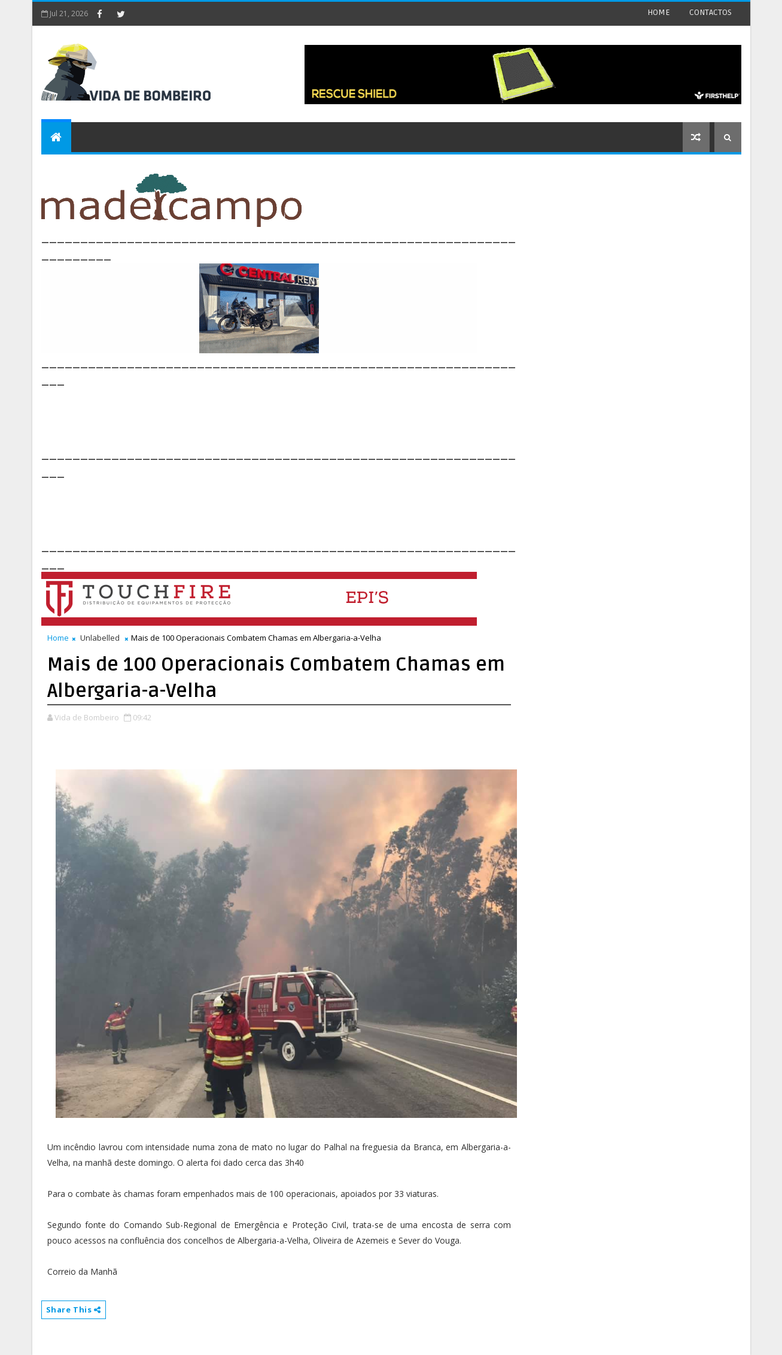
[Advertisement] (259, 415)
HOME (658, 12)
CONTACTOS (710, 12)
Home (58, 637)
